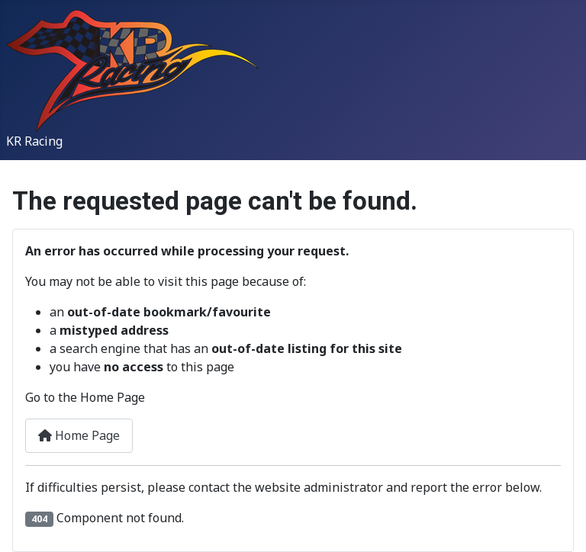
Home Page (79, 435)
